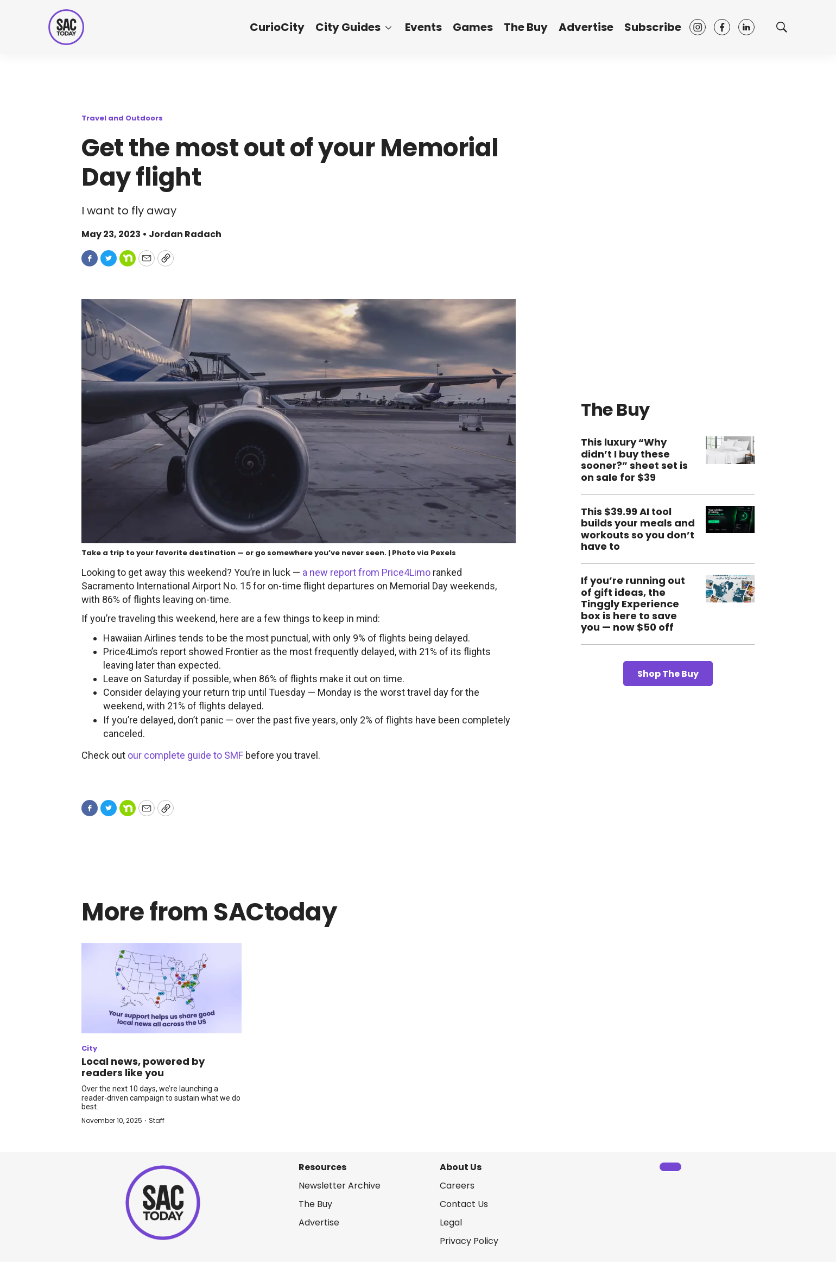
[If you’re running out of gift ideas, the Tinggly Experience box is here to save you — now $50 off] (730, 588)
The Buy (526, 27)
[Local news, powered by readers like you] (161, 988)
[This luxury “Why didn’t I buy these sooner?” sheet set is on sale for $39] (730, 450)
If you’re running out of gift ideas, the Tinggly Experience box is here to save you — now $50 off (633, 604)
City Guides (348, 27)
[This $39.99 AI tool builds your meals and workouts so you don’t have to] (730, 519)
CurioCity (277, 27)
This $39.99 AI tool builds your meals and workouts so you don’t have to (638, 529)
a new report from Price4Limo (366, 572)
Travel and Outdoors (122, 118)
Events (423, 27)
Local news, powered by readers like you (143, 1067)
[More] (388, 27)
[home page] (66, 27)
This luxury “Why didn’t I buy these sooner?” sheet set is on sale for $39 (634, 459)
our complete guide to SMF (185, 755)
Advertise (586, 27)
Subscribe (652, 27)
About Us (461, 1167)
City (89, 1048)
